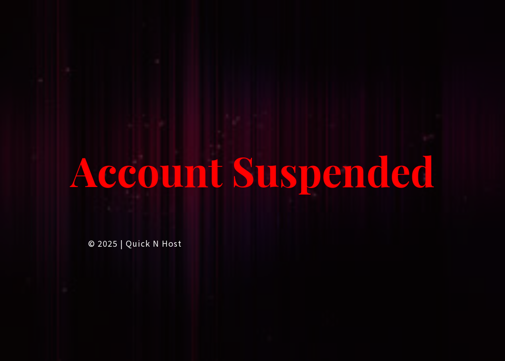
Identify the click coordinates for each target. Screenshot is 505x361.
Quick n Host (154, 243)
